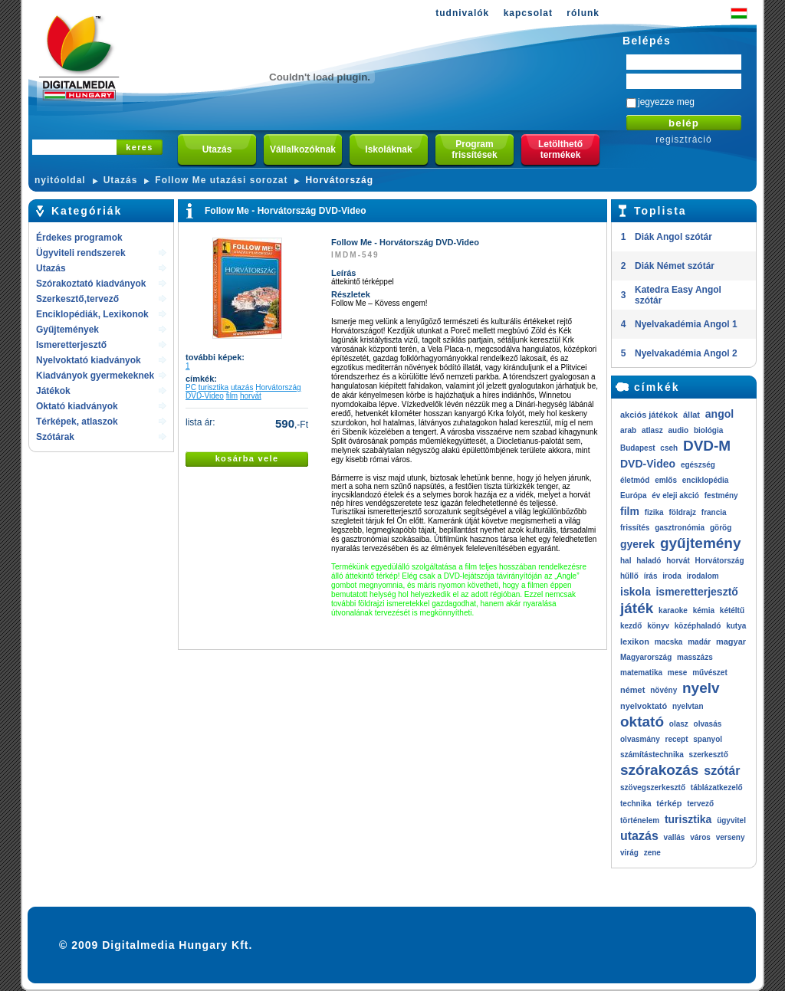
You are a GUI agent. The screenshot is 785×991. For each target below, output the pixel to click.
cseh (669, 448)
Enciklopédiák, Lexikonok (92, 314)
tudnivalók (462, 13)
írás (651, 576)
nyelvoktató (643, 705)
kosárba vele (247, 458)
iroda (671, 576)
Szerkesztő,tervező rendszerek (77, 300)
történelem (639, 820)
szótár (722, 770)
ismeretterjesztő (696, 592)
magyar (731, 641)
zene (652, 852)
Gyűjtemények (67, 329)
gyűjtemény (700, 543)
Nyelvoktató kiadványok (88, 360)
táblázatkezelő (717, 787)
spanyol (707, 739)
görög (720, 527)
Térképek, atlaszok (77, 421)
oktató (642, 722)
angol (719, 414)
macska (669, 642)
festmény (721, 495)
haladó (648, 560)
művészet (710, 672)
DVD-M (707, 446)
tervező (700, 803)
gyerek (637, 544)
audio (678, 430)
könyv (658, 626)
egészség (698, 465)
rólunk (583, 13)
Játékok (53, 391)
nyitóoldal (60, 180)
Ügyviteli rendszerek (81, 253)
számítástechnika (652, 754)
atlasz (652, 430)
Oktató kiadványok (77, 406)
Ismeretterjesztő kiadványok (71, 346)
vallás (674, 837)
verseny (730, 837)
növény (663, 690)
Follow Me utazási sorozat (221, 180)
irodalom (702, 576)
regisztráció (683, 139)
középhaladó (698, 626)
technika (636, 803)
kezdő (631, 626)
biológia (708, 430)
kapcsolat (528, 13)
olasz (678, 724)
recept (676, 739)
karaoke (673, 610)
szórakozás (659, 770)
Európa (633, 495)
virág (629, 852)
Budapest (637, 448)
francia (714, 512)
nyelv (701, 688)
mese (678, 672)
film (232, 396)
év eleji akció (675, 495)
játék (636, 608)
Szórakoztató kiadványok (91, 283)
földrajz (682, 512)
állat (691, 414)
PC (191, 387)
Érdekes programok (79, 237)
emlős (666, 480)
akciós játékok (649, 414)
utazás (242, 387)
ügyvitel (731, 820)
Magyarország (646, 657)
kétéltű (732, 610)
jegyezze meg (666, 102)
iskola (635, 592)
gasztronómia (680, 527)
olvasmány (640, 739)
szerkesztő (708, 754)
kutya (736, 626)
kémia (703, 610)
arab (628, 430)
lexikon (634, 641)
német (632, 689)
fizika (654, 512)
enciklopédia (705, 480)
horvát (250, 396)
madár (699, 642)
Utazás (120, 180)
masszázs (695, 657)
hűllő (629, 576)
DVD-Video (205, 396)
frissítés (634, 527)
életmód (634, 480)
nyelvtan (688, 706)
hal (625, 560)
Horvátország (339, 180)
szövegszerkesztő (652, 787)
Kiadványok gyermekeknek (95, 375)
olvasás (708, 724)
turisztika (213, 387)
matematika (641, 672)
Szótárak (55, 437)
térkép (669, 803)
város (700, 837)
